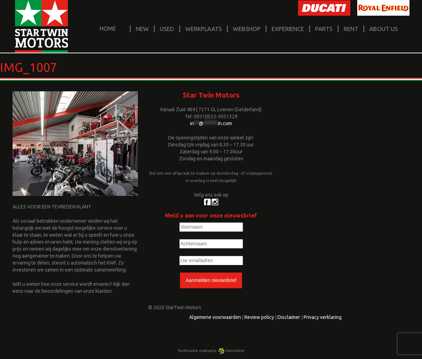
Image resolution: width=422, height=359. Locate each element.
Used (167, 28)
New (142, 28)
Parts (324, 28)
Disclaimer (289, 317)
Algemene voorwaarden (215, 317)
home (108, 28)
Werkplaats (203, 28)
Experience (288, 28)
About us (383, 28)
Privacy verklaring (323, 317)
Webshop (246, 28)
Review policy (259, 317)
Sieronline (231, 351)
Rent (351, 28)
